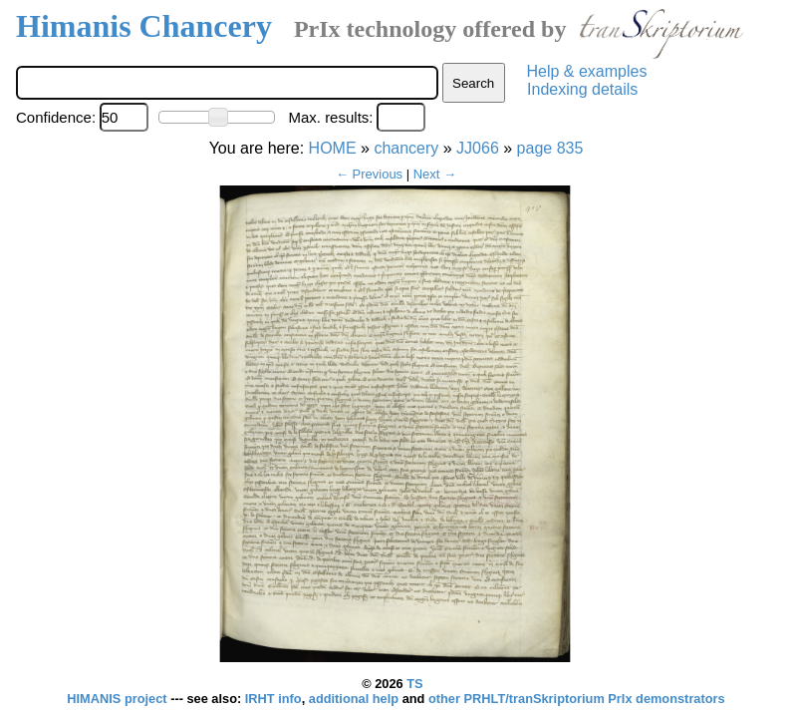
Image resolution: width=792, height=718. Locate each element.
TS (414, 683)
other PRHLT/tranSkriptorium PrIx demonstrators (576, 698)
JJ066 (477, 148)
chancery (406, 148)
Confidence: (56, 117)
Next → (434, 174)
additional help (355, 698)
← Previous (369, 174)
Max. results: (330, 117)
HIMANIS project (118, 698)
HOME (333, 148)
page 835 (550, 148)
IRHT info (273, 698)
